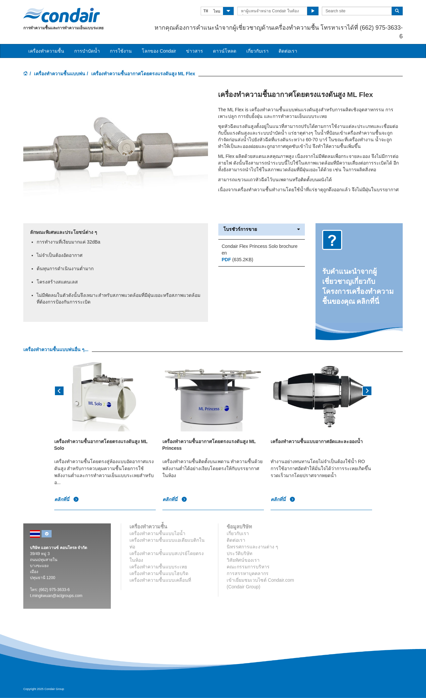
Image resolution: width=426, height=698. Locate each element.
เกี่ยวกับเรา (257, 51)
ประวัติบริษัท (239, 553)
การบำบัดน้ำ (87, 51)
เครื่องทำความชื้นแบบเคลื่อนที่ (160, 580)
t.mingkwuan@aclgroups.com (56, 595)
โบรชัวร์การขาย (261, 229)
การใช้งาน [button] (121, 51)
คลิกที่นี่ (66, 499)
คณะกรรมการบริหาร (248, 566)
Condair (61, 15)
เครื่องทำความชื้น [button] (46, 51)
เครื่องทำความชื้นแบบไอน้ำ (157, 533)
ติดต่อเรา (288, 51)
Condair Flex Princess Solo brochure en (260, 250)
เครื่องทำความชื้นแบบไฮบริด (158, 573)
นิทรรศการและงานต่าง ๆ (252, 546)
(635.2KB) (237, 259)
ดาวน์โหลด (224, 51)
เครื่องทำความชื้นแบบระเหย (158, 566)
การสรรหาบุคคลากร (248, 573)
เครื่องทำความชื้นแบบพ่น (59, 73)
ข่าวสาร (194, 51)
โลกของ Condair (159, 51)
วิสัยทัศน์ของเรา (243, 560)
